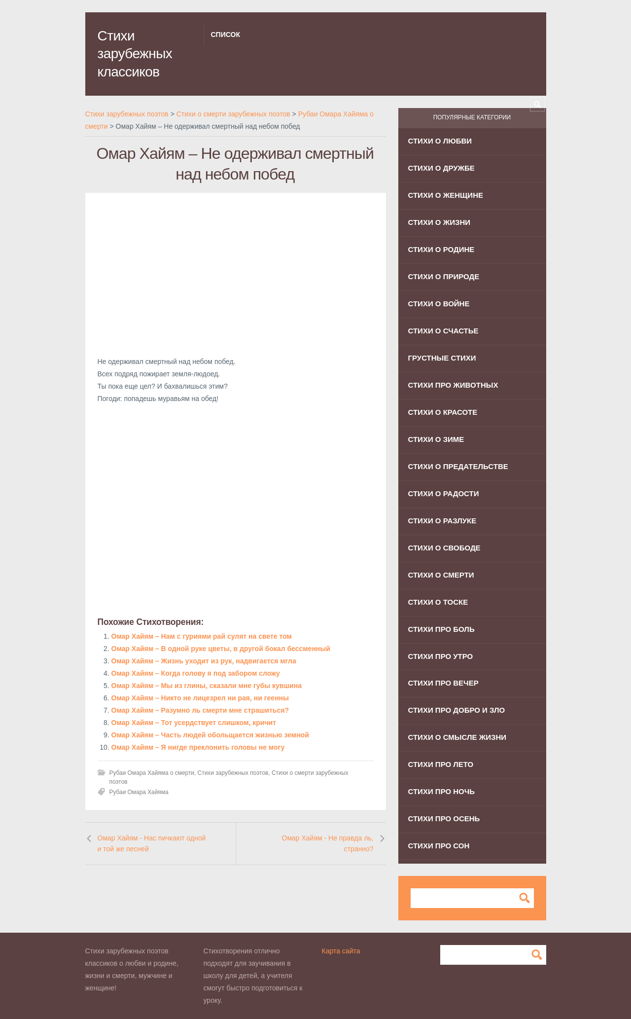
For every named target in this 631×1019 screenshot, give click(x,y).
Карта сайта (341, 951)
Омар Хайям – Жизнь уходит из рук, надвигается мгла (203, 661)
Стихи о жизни (439, 222)
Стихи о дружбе (441, 168)
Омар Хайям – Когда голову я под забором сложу (195, 673)
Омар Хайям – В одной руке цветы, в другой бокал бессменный (220, 649)
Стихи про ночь (441, 791)
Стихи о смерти (441, 575)
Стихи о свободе (444, 548)
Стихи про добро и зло (456, 710)
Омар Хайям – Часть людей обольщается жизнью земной (210, 735)
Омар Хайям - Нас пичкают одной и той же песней (152, 843)
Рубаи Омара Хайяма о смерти (151, 772)
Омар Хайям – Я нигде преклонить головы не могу (198, 747)
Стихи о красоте (443, 412)
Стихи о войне (439, 303)
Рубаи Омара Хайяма (139, 792)
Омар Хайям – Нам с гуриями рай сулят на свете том (201, 636)
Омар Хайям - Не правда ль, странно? (328, 843)
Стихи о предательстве (458, 466)
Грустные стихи (442, 358)
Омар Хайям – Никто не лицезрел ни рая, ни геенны (200, 698)
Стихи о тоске (438, 602)
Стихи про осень (444, 818)
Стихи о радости (443, 493)
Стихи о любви (440, 141)
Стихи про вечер (443, 683)
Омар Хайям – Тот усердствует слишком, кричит (194, 723)
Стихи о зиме (436, 439)
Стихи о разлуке (442, 520)
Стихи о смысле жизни (457, 737)
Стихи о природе (444, 276)
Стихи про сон (439, 845)
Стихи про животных (453, 385)
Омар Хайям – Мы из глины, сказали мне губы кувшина (206, 686)
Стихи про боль (441, 629)
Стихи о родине (441, 249)
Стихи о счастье (443, 331)
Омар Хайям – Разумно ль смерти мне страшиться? (200, 710)
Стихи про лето (441, 764)
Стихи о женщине (446, 195)
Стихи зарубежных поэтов (233, 772)
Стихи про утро (440, 656)
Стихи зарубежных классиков (135, 53)
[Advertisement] (236, 274)
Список (225, 34)
